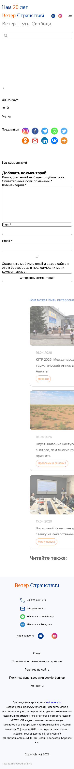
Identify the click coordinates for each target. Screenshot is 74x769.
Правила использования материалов (37, 661)
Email (7, 241)
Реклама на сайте (37, 669)
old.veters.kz (53, 702)
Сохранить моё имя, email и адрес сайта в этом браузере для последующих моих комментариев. (35, 267)
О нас (37, 653)
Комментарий (14, 185)
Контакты (37, 685)
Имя (6, 224)
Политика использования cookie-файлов (37, 677)
